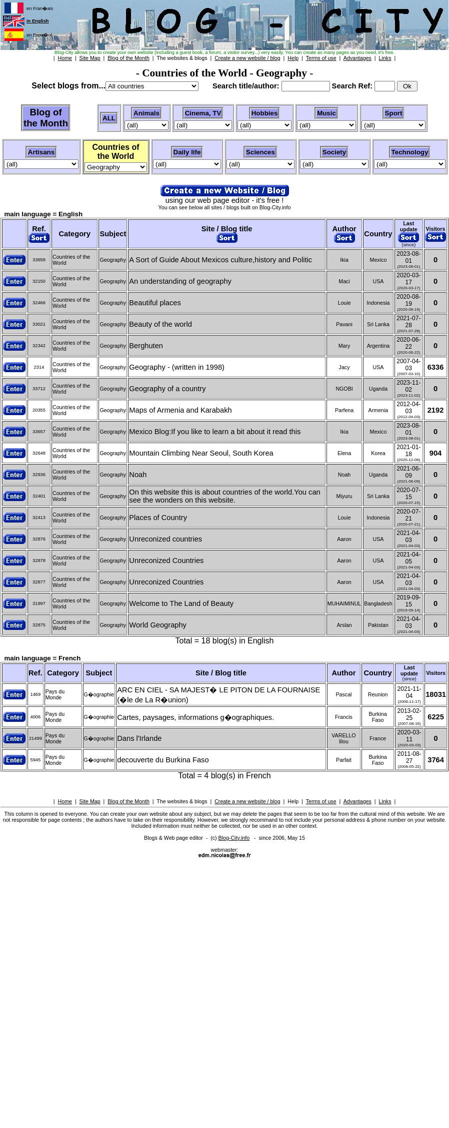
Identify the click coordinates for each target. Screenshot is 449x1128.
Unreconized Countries (166, 560)
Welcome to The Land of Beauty (181, 603)
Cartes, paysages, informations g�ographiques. (195, 717)
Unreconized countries (165, 539)
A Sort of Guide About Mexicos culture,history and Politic (220, 260)
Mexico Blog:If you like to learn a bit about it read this (214, 432)
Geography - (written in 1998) (176, 367)
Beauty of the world (160, 324)
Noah (137, 475)
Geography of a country (167, 389)
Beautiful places (154, 303)
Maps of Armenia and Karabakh (180, 410)
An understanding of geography (180, 281)
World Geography (157, 625)
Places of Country (158, 518)
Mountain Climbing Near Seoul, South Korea (201, 453)
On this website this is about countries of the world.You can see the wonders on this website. (224, 496)
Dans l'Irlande (139, 738)
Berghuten (146, 346)
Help (293, 801)
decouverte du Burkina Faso (162, 760)
